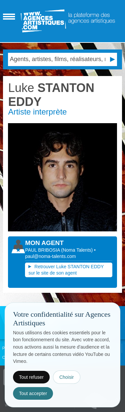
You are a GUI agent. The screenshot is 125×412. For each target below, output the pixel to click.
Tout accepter (33, 393)
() (77, 250)
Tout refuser (31, 377)
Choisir (66, 377)
